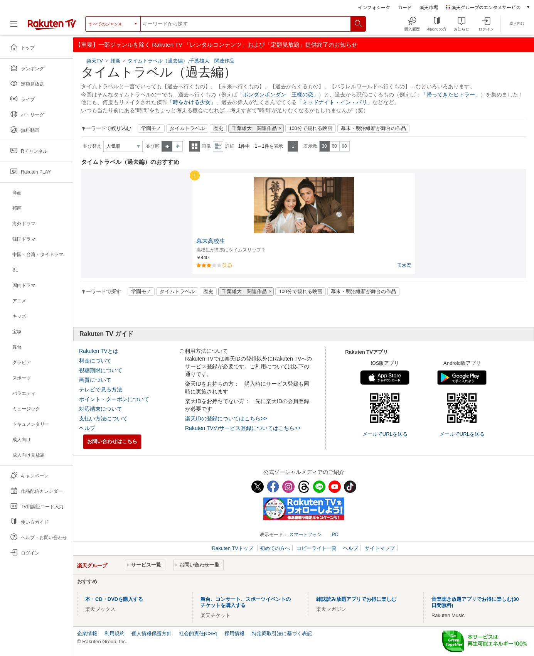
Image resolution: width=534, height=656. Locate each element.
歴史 (218, 128)
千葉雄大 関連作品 (254, 128)
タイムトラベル (187, 128)
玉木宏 (404, 265)
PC (335, 534)
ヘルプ (87, 428)
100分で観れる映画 (310, 128)
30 (324, 146)
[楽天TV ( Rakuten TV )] (52, 27)
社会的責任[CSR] (198, 633)
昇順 (167, 146)
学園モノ (151, 128)
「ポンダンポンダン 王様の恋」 (278, 95)
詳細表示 (218, 146)
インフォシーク (374, 7)
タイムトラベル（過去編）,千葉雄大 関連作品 (181, 61)
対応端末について (100, 409)
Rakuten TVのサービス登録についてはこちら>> (243, 428)
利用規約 (114, 633)
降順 (177, 146)
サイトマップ (380, 548)
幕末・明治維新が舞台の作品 (373, 128)
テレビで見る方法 (100, 389)
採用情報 (234, 633)
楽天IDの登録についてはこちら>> (226, 418)
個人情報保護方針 (151, 633)
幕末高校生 (210, 241)
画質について (95, 380)
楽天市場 (428, 7)
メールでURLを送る (385, 434)
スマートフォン (305, 534)
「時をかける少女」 (191, 102)
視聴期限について (100, 370)
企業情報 (87, 633)
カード (405, 7)
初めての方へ (275, 548)
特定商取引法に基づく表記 (282, 633)
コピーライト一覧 (316, 548)
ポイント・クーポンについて (114, 399)
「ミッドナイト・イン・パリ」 (334, 102)
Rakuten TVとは (98, 351)
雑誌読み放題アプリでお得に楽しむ (356, 599)
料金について (95, 361)
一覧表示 (194, 146)
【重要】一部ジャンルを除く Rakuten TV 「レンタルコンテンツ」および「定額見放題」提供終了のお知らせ (216, 44)
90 (344, 146)
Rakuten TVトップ (233, 548)
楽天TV (95, 61)
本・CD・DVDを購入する (114, 599)
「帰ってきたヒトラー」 (450, 95)
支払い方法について (103, 418)
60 (334, 146)
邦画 (115, 61)
